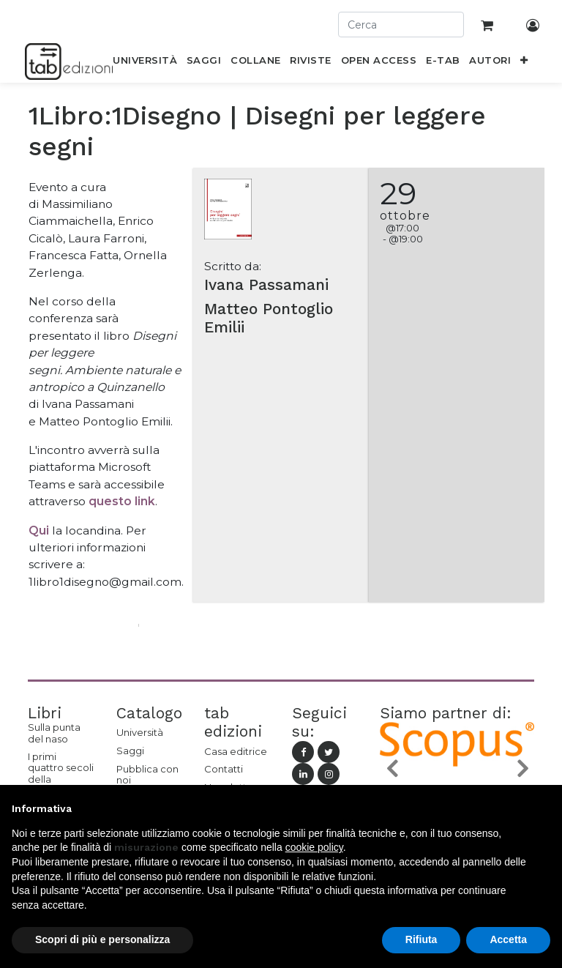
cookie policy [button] (314, 847)
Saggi (130, 750)
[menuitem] (145, 63)
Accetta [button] (508, 939)
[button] (524, 63)
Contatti (223, 769)
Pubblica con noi (147, 774)
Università (139, 732)
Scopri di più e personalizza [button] (102, 939)
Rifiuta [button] (421, 939)
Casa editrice (235, 751)
